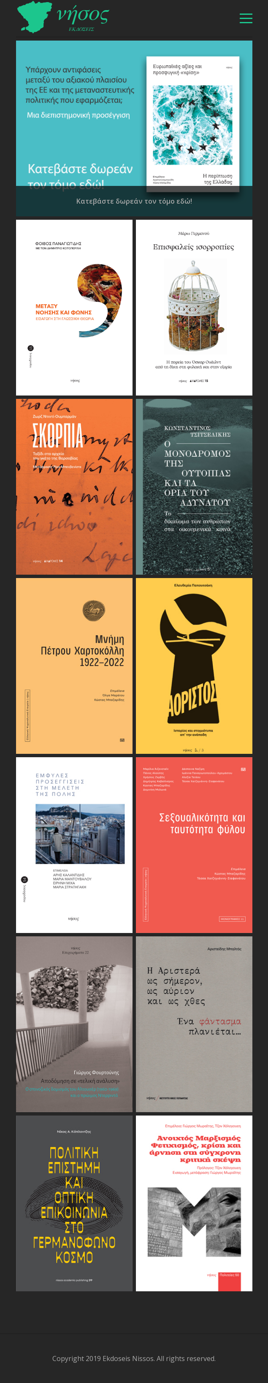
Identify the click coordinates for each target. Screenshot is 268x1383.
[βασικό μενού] (246, 18)
